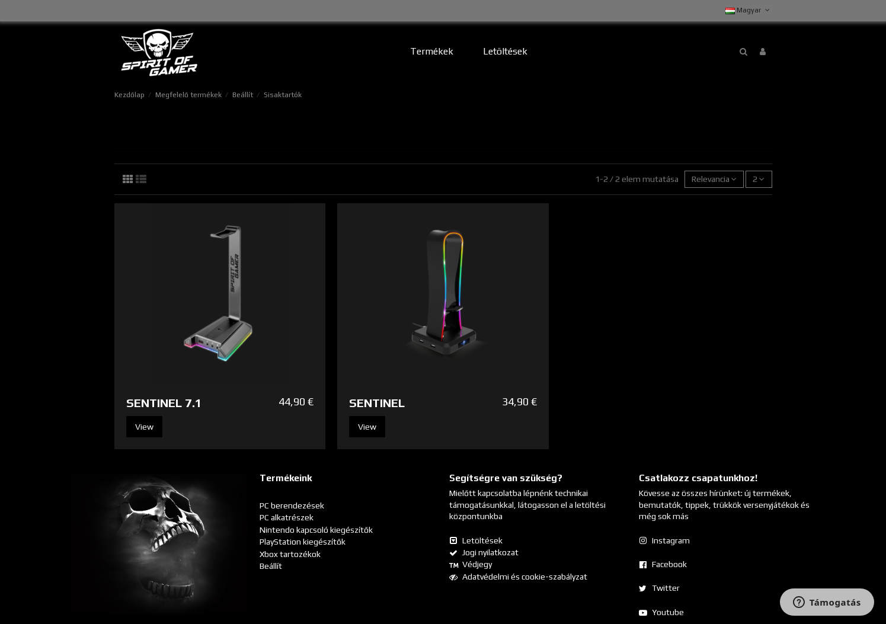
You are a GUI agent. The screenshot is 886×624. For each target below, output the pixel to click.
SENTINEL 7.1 (164, 402)
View (144, 426)
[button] (431, 52)
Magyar (748, 10)
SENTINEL (377, 402)
